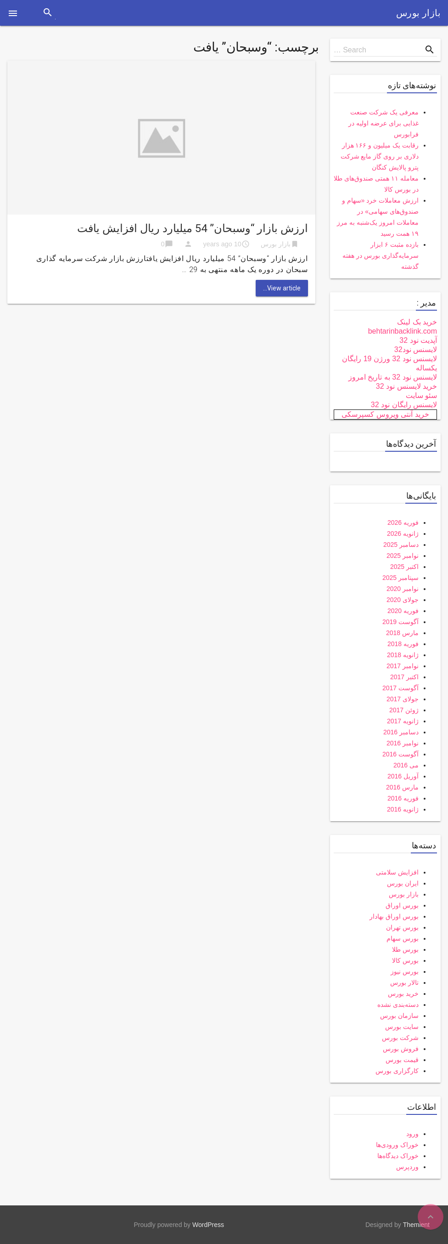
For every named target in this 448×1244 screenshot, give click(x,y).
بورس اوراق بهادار (394, 916)
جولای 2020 (402, 599)
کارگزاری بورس (397, 1070)
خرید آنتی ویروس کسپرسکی (385, 414)
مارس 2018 (402, 632)
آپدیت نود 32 (418, 340)
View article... (282, 288)
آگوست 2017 (400, 688)
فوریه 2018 (403, 644)
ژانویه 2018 (403, 655)
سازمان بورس (399, 1015)
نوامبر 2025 (402, 555)
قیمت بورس (402, 1059)
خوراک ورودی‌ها (397, 1144)
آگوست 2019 (400, 621)
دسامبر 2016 (401, 732)
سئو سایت (421, 395)
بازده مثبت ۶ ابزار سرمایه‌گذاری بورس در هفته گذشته (380, 255)
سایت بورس (402, 1026)
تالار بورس (404, 982)
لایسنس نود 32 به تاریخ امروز (392, 377)
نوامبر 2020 (402, 588)
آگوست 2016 (400, 754)
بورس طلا (405, 949)
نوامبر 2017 (402, 666)
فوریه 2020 (403, 610)
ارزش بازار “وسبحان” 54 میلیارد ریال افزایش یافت (192, 228)
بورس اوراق (402, 905)
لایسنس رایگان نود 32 (404, 405)
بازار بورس (418, 12)
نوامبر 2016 (402, 743)
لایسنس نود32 (415, 349)
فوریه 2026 (403, 522)
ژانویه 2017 (403, 721)
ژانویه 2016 (403, 809)
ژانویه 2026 (403, 533)
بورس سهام (402, 938)
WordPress (208, 1224)
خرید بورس (403, 993)
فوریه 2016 (403, 798)
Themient (416, 1224)
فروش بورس (401, 1048)
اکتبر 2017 (404, 677)
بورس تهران (402, 927)
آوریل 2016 (403, 776)
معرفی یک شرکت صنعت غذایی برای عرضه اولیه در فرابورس (383, 123)
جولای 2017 (402, 699)
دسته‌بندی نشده (398, 1004)
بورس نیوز (405, 971)
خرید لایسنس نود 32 (406, 386)
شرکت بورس (400, 1037)
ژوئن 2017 (404, 710)
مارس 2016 (402, 787)
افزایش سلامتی (397, 872)
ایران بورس (403, 883)
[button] (13, 13)
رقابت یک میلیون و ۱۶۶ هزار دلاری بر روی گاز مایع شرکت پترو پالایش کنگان (380, 156)
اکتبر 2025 (404, 566)
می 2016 (406, 765)
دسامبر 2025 (401, 544)
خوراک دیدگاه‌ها (398, 1155)
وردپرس (407, 1166)
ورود (412, 1133)
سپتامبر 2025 (400, 577)
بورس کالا (405, 960)
